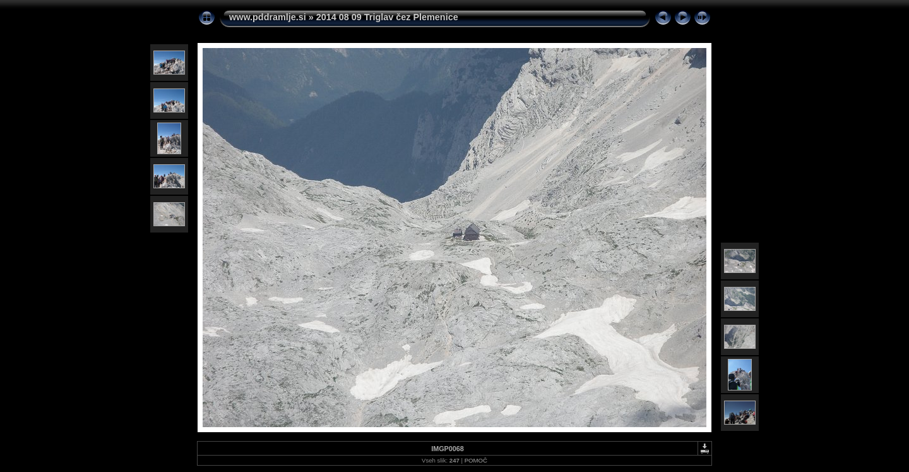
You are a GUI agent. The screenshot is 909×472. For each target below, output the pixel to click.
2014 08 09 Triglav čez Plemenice (387, 17)
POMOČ (476, 460)
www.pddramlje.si (267, 17)
